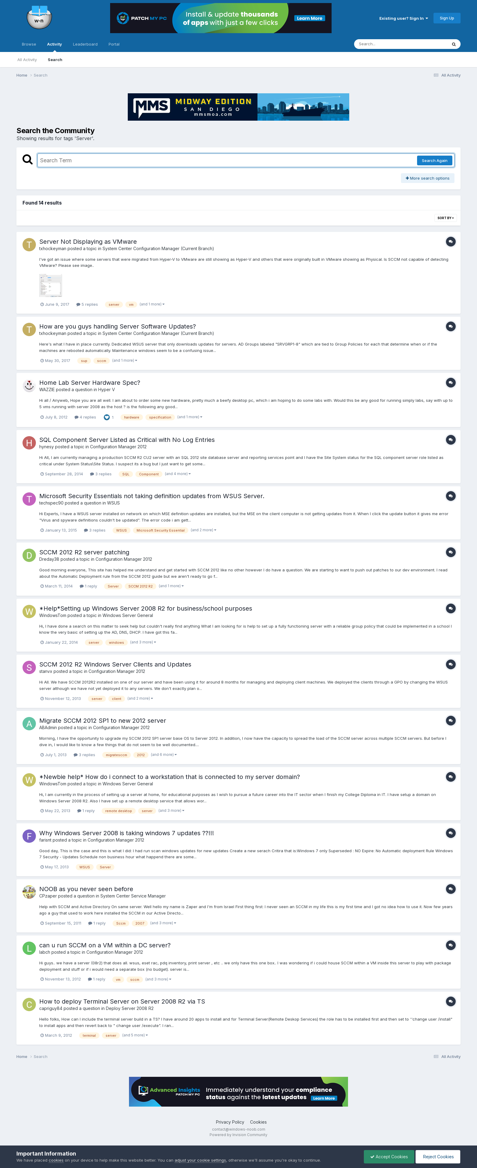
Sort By (445, 218)
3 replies (101, 473)
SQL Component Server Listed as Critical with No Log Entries (127, 439)
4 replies (85, 417)
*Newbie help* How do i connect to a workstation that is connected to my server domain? (169, 776)
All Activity (27, 59)
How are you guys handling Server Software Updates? (117, 326)
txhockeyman (52, 248)
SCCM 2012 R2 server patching (84, 552)
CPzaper (48, 895)
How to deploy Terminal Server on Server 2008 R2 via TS (122, 1001)
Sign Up (447, 18)
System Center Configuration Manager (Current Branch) (158, 248)
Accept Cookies (389, 1156)
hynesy (46, 446)
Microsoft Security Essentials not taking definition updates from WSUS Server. (151, 496)
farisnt (45, 839)
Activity (54, 47)
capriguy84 (50, 1008)
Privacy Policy (230, 1122)
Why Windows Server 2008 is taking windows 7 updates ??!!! (126, 833)
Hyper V (106, 389)
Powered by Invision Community (238, 1134)
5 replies (87, 304)
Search (55, 59)
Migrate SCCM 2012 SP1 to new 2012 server (102, 720)
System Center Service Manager (133, 895)
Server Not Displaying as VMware (88, 241)
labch (44, 952)
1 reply (88, 586)
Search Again (434, 160)
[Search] (384, 44)
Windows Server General (128, 615)
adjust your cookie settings (200, 1160)
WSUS (113, 502)
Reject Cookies (438, 1156)
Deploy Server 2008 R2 (130, 1008)
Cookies (258, 1122)
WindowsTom (52, 615)
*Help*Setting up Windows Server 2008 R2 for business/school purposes (145, 608)
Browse (29, 44)
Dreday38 (49, 559)
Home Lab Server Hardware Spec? (89, 382)
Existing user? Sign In (403, 18)
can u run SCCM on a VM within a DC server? (105, 945)
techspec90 (51, 502)
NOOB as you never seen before (86, 889)
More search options (428, 178)
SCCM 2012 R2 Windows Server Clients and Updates (115, 664)
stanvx (45, 671)
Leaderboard (85, 44)
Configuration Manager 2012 (118, 446)
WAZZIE (47, 389)
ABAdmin (48, 727)
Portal (114, 44)
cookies (56, 1160)
